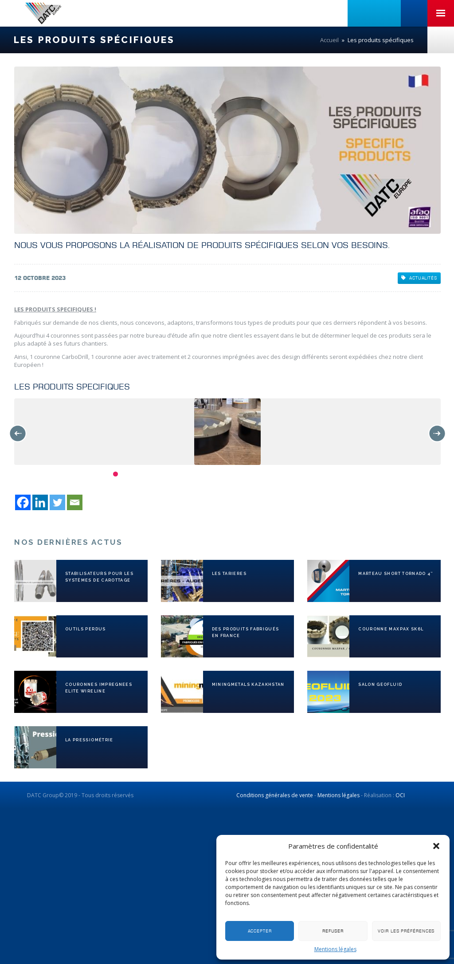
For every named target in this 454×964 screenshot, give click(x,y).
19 (299, 474)
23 (339, 474)
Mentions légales (335, 949)
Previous (17, 433)
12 (227, 474)
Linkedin (361, 13)
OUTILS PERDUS (85, 629)
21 (319, 474)
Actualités (419, 277)
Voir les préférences (406, 931)
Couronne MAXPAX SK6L (390, 629)
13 (237, 474)
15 (258, 474)
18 (288, 474)
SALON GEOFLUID (380, 684)
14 (248, 474)
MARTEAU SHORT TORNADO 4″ (395, 573)
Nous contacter (440, 40)
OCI (400, 795)
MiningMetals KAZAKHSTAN (248, 684)
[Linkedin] (40, 502)
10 (207, 474)
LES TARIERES (229, 573)
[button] (436, 846)
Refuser (333, 931)
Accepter (260, 931)
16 (268, 474)
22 (329, 474)
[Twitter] (57, 502)
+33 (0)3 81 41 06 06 (414, 13)
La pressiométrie (89, 740)
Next (437, 433)
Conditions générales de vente (274, 795)
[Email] (74, 502)
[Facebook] (23, 502)
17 (278, 474)
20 (309, 474)
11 (217, 474)
